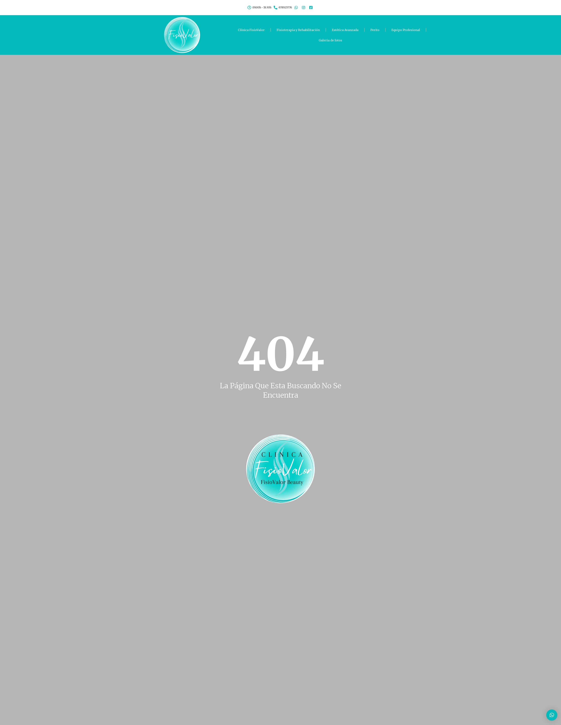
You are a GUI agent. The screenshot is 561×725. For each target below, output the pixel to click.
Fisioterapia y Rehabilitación (298, 30)
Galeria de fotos (330, 40)
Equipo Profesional (405, 30)
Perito (374, 30)
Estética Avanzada (345, 30)
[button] (551, 715)
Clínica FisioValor (251, 30)
